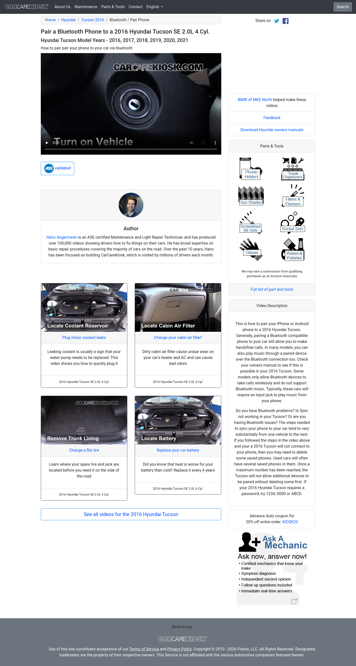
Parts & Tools (113, 6)
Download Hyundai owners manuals (272, 129)
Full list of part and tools (272, 289)
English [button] (153, 6)
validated (57, 168)
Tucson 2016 (92, 20)
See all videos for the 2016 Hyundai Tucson (131, 514)
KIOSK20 (290, 522)
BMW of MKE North (255, 99)
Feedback (272, 117)
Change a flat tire (84, 450)
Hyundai (68, 20)
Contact (135, 6)
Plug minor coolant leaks (84, 337)
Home (50, 20)
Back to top (182, 626)
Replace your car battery (178, 450)
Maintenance (85, 6)
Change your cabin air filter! (178, 337)
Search (343, 6)
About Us (62, 6)
